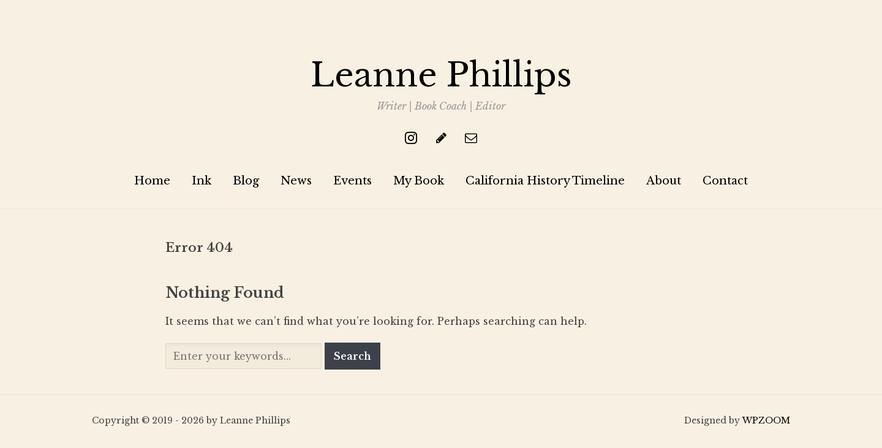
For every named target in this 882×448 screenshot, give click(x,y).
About (663, 181)
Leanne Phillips (441, 75)
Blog (246, 181)
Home (152, 181)
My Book (418, 181)
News (296, 181)
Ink (201, 181)
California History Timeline (545, 181)
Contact (725, 181)
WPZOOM (766, 421)
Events (352, 181)
